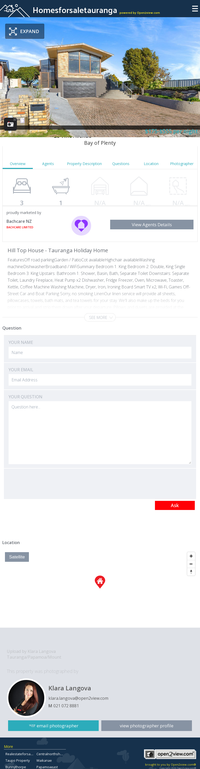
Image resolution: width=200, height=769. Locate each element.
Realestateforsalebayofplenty (28, 754)
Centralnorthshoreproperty (57, 754)
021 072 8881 (66, 706)
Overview (18, 163)
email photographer (57, 726)
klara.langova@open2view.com (78, 698)
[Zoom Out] (191, 564)
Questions (120, 163)
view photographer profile (146, 726)
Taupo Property (17, 760)
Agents (48, 163)
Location (151, 163)
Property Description (84, 163)
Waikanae (44, 760)
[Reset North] (191, 572)
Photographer (181, 163)
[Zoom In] (191, 556)
